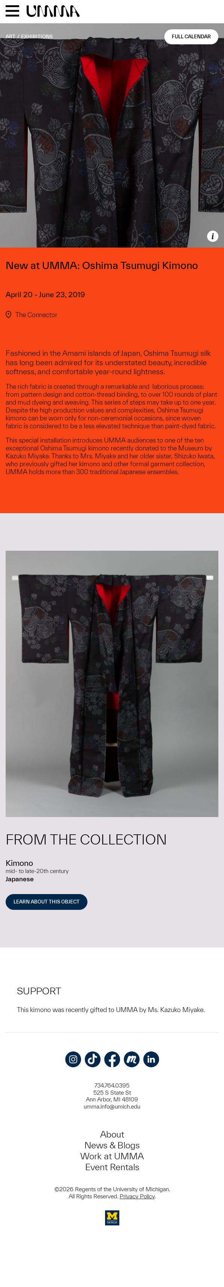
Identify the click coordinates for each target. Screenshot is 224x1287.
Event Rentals (112, 1167)
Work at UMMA (112, 1156)
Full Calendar (191, 36)
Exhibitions (37, 36)
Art (10, 36)
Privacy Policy (137, 1196)
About (112, 1134)
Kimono (19, 862)
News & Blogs (112, 1145)
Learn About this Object (47, 902)
